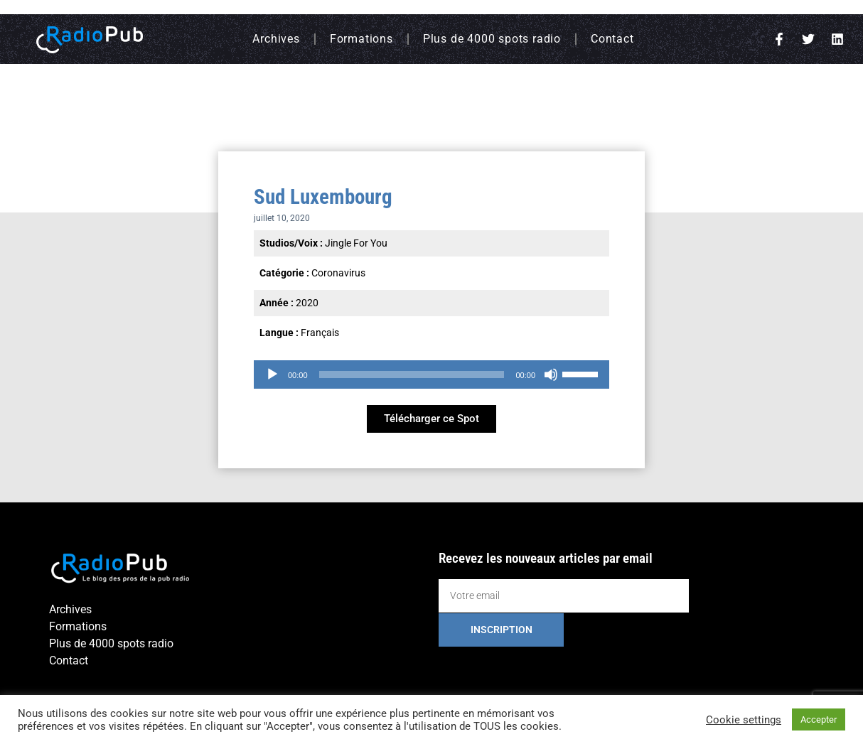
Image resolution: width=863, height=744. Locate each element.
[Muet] (551, 374)
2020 (307, 302)
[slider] (412, 374)
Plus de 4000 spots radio (492, 38)
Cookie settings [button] (743, 719)
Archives (275, 38)
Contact (612, 38)
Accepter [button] (818, 719)
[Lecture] (272, 374)
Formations (361, 38)
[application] (431, 374)
